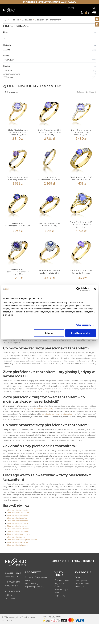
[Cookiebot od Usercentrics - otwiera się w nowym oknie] (78, 289)
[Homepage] (9, 10)
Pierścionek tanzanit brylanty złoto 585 (49, 271)
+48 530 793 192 (12, 582)
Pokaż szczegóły (83, 325)
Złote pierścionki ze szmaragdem (19, 526)
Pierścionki (79, 586)
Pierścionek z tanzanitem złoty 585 (49, 178)
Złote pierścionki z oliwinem (17, 515)
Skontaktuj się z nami (61, 591)
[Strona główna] (5, 20)
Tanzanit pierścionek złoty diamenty (49, 224)
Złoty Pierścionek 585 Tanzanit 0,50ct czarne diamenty (49, 132)
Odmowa (49, 333)
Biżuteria (78, 577)
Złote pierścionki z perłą (16, 537)
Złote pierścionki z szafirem (17, 518)
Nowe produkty (31, 583)
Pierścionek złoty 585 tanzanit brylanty (81, 178)
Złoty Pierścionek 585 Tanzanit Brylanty (81, 271)
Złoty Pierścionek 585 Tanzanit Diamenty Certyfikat (81, 224)
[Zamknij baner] (95, 289)
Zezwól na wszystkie (80, 333)
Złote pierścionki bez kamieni (18, 542)
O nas (57, 586)
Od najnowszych (11, 92)
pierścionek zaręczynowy (43, 408)
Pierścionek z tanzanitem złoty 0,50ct (18, 224)
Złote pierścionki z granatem (18, 531)
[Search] (94, 7)
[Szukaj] (79, 7)
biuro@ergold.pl (11, 585)
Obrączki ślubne (82, 583)
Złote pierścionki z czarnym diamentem (22, 539)
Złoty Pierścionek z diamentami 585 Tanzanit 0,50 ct (18, 132)
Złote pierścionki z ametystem (18, 534)
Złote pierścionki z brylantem (18, 512)
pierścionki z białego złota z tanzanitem (57, 414)
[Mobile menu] (94, 12)
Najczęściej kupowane (34, 586)
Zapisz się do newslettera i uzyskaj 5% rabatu (49, 2)
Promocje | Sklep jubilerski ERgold (36, 579)
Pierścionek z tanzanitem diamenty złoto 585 (18, 271)
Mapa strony (60, 595)
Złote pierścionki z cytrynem (18, 529)
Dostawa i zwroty (62, 580)
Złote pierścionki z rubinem (17, 523)
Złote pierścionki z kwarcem (17, 545)
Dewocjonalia (81, 580)
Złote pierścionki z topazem (17, 521)
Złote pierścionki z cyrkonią (17, 510)
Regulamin (59, 583)
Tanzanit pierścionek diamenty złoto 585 (18, 178)
